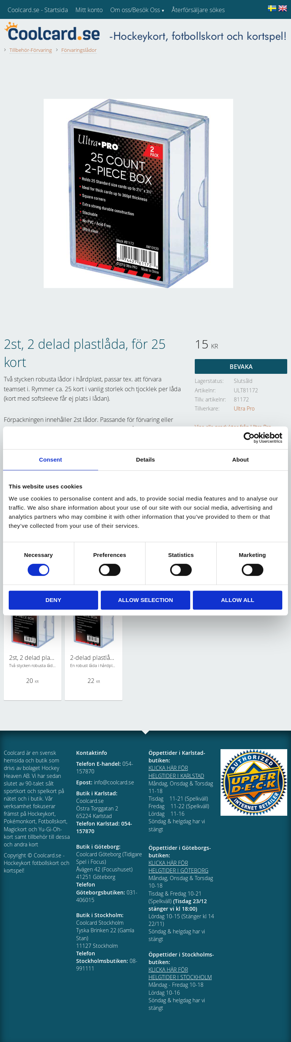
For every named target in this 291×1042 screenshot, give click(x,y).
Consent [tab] (50, 459)
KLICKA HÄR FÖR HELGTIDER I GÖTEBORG (178, 866)
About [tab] (240, 459)
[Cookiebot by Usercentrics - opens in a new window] (249, 437)
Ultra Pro (244, 408)
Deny (53, 600)
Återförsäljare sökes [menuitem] (198, 10)
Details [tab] (145, 459)
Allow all (237, 600)
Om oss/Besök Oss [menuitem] (135, 10)
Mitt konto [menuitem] (89, 10)
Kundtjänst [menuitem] (186, 29)
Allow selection (145, 600)
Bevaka (241, 366)
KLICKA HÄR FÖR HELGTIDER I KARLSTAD (176, 771)
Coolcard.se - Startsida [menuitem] (38, 10)
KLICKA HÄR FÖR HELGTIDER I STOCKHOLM (180, 973)
